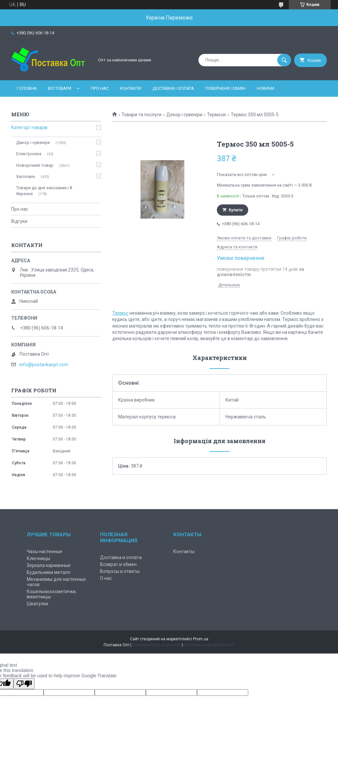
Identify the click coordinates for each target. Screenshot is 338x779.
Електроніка (28, 153)
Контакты (183, 551)
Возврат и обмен (118, 564)
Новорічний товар (34, 165)
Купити (236, 210)
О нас (106, 578)
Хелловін (25, 176)
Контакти (130, 88)
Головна (27, 88)
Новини (265, 88)
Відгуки (19, 221)
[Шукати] (284, 60)
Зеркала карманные (49, 565)
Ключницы (38, 558)
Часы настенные (44, 551)
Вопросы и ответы (120, 571)
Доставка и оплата (121, 557)
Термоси (216, 114)
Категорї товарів (29, 127)
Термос (120, 313)
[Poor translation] (24, 683)
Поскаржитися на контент (156, 645)
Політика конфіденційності (209, 645)
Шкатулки (37, 603)
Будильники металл (48, 572)
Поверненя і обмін (225, 88)
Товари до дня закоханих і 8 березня (44, 190)
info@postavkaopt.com (43, 364)
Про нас (100, 88)
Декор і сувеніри (184, 114)
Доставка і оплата (173, 88)
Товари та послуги (141, 114)
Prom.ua (200, 639)
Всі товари (59, 88)
